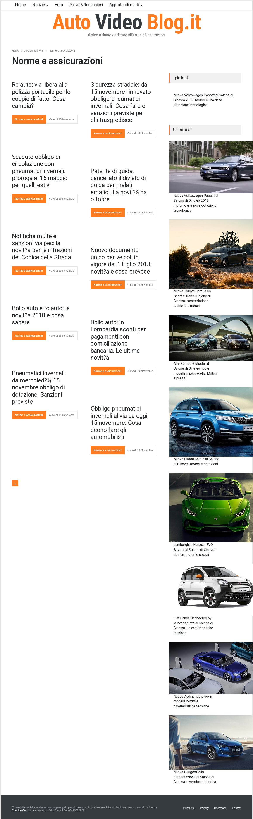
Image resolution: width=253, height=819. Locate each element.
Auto (59, 4)
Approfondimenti (124, 4)
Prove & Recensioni (86, 4)
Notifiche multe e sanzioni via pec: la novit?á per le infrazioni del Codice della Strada (42, 247)
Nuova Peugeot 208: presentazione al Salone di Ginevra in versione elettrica (195, 777)
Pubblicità (188, 808)
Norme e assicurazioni (29, 119)
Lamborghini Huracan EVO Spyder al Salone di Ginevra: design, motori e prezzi (195, 550)
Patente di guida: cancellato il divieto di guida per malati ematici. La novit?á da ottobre (119, 185)
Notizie (39, 4)
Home (20, 4)
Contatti (236, 808)
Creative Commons (23, 810)
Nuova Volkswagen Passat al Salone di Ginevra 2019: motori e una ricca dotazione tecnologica (203, 100)
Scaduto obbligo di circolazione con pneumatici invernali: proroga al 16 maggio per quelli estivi (39, 171)
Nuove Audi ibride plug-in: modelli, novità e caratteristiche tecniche (193, 701)
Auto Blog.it (126, 22)
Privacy (204, 808)
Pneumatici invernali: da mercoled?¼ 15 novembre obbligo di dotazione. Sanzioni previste (39, 387)
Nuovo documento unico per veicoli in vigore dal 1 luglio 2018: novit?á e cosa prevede (121, 261)
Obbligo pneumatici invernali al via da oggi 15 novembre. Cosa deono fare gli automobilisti (119, 422)
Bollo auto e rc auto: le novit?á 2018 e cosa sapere (41, 315)
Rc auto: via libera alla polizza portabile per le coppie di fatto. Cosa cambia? (41, 95)
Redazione (220, 808)
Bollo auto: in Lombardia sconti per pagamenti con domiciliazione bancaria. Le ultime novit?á (118, 340)
